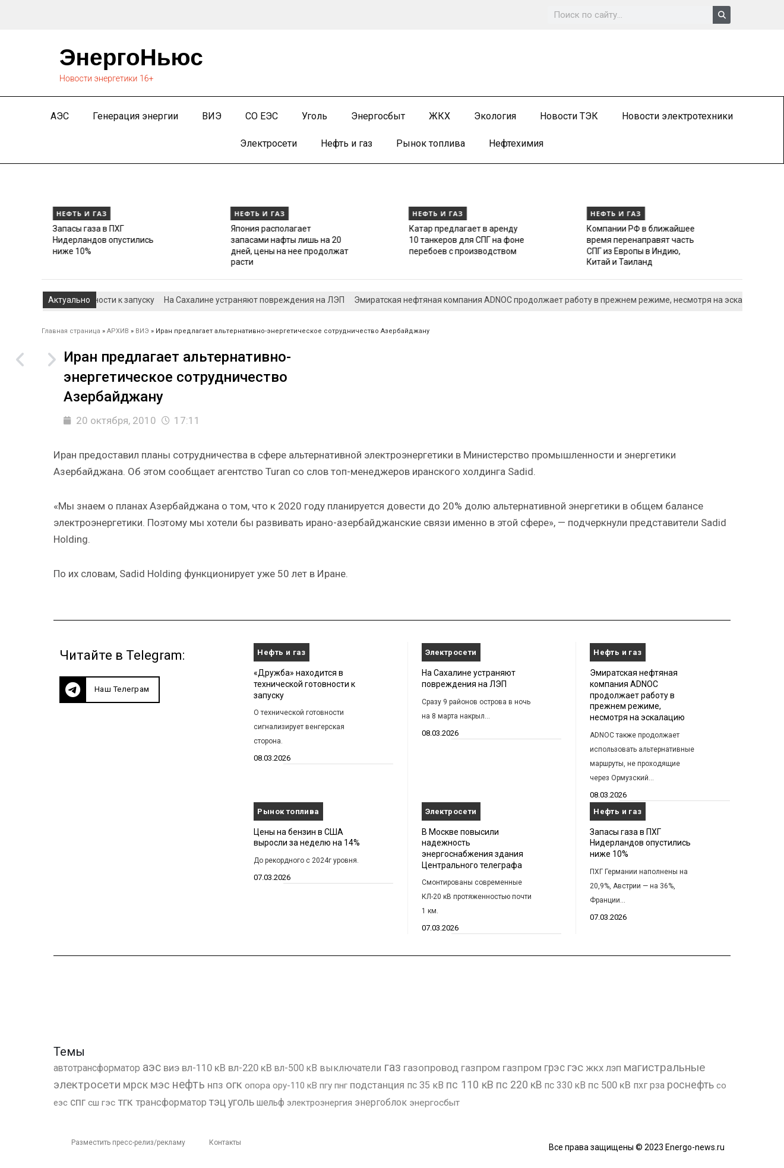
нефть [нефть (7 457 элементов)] (188, 1084)
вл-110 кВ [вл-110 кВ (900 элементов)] (204, 1068)
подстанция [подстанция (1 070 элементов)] (377, 1085)
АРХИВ (118, 331)
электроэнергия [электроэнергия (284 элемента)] (319, 1102)
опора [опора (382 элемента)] (257, 1085)
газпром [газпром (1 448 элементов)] (480, 1068)
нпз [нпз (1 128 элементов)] (215, 1085)
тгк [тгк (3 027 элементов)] (125, 1102)
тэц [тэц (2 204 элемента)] (217, 1102)
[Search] (722, 15)
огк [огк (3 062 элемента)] (234, 1084)
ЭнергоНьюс (133, 57)
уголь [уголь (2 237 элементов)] (241, 1102)
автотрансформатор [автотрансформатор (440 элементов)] (96, 1068)
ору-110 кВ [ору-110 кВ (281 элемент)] (295, 1085)
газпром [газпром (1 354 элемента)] (522, 1068)
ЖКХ (439, 116)
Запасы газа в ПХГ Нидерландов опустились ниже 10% (241, 239)
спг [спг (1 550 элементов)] (78, 1102)
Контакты (225, 1142)
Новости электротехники (677, 116)
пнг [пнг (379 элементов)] (340, 1085)
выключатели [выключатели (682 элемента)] (350, 1068)
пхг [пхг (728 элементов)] (640, 1085)
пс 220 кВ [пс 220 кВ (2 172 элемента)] (519, 1084)
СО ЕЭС (261, 116)
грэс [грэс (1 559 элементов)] (554, 1068)
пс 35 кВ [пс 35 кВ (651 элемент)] (425, 1085)
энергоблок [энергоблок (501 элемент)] (381, 1102)
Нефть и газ (346, 143)
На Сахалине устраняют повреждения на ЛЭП (268, 300)
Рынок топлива (430, 143)
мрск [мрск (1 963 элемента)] (135, 1085)
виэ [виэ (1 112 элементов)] (171, 1068)
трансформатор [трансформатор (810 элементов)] (171, 1102)
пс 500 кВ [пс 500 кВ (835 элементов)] (609, 1085)
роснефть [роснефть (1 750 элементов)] (690, 1085)
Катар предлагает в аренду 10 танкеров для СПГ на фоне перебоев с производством (604, 239)
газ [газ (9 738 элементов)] (392, 1067)
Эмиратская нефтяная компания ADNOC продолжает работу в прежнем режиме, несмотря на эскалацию (68, 251)
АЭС (59, 116)
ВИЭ (212, 116)
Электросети (268, 143)
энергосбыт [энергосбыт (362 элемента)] (434, 1102)
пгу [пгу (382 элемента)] (326, 1085)
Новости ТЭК (569, 116)
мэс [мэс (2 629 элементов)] (160, 1084)
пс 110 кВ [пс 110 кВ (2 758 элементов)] (470, 1084)
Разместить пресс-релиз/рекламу (128, 1142)
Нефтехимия (516, 143)
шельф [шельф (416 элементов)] (270, 1102)
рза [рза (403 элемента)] (657, 1085)
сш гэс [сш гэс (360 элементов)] (101, 1102)
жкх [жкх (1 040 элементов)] (594, 1068)
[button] (109, 689)
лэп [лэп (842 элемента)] (613, 1068)
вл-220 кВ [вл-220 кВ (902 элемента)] (250, 1068)
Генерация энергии (135, 116)
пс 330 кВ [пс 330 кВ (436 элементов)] (565, 1085)
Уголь (314, 116)
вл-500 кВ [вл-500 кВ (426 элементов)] (295, 1068)
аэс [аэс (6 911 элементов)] (152, 1067)
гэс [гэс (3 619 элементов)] (575, 1067)
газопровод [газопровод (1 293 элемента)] (431, 1068)
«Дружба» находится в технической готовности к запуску (304, 683)
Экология (495, 116)
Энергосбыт (378, 116)
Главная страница (71, 331)
